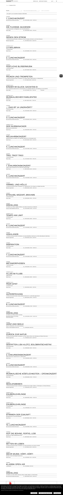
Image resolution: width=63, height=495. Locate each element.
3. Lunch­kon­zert (15, 117)
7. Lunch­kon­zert (15, 254)
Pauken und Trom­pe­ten (19, 76)
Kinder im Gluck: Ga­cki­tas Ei (22, 87)
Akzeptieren (34, 493)
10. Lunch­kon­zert (16, 424)
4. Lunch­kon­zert (15, 146)
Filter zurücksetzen (45, 10)
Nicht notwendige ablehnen (46, 493)
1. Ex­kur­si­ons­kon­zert (18, 165)
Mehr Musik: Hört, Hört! (19, 454)
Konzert (7, 10)
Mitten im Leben (15, 443)
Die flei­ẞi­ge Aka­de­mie (18, 27)
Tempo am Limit (14, 215)
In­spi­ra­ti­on (12, 244)
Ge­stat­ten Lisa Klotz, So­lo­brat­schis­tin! (29, 344)
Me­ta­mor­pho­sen (15, 263)
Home (7, 5)
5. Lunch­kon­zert (15, 176)
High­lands (12, 234)
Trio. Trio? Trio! (14, 155)
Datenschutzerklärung (13, 490)
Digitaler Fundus (43, 1)
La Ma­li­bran (13, 47)
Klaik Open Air (15, 464)
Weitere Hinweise (5, 490)
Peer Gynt (11, 284)
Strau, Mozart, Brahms (20, 195)
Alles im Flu (14, 273)
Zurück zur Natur (16, 334)
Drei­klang (12, 205)
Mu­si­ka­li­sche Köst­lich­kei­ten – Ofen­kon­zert (31, 373)
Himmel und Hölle (16, 184)
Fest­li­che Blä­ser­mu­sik (19, 66)
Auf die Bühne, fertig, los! (21, 433)
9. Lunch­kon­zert (15, 365)
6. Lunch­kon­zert (15, 225)
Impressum (21, 490)
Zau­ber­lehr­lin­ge (16, 394)
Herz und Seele (15, 324)
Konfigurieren (58, 493)
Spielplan (35, 1)
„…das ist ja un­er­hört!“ (19, 107)
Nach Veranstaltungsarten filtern (30, 10)
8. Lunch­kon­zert (15, 304)
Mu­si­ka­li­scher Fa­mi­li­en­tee (21, 97)
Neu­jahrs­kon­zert (16, 136)
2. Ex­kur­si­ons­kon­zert (18, 354)
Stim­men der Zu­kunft (18, 414)
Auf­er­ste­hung (14, 294)
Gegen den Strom (16, 37)
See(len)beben (14, 384)
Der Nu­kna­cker (16, 126)
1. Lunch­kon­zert (15, 18)
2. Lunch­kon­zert (15, 57)
